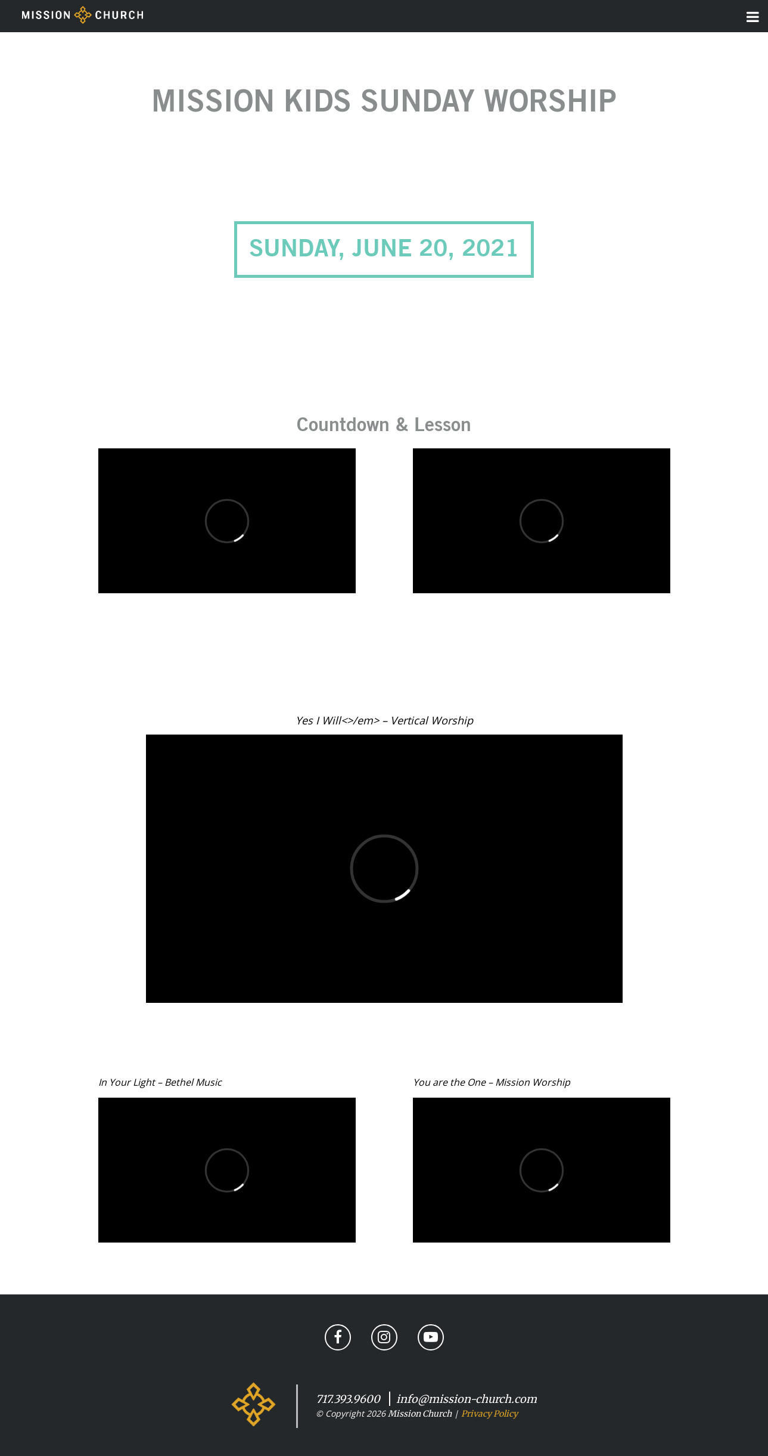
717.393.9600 (348, 1399)
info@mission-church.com (466, 1399)
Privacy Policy (489, 1413)
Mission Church (420, 1413)
